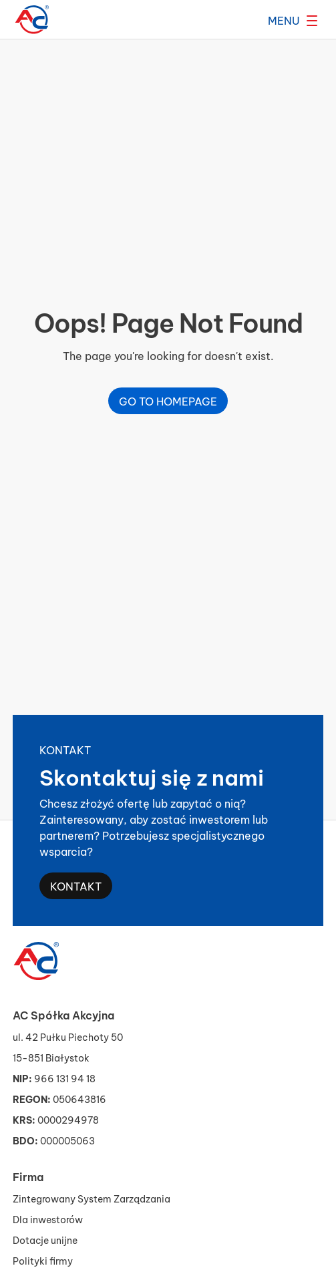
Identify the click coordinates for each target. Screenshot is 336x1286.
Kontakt (76, 885)
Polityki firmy (43, 1260)
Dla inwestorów (48, 1219)
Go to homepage (168, 400)
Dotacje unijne (45, 1240)
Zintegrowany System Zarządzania (91, 1198)
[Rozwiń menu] (292, 19)
